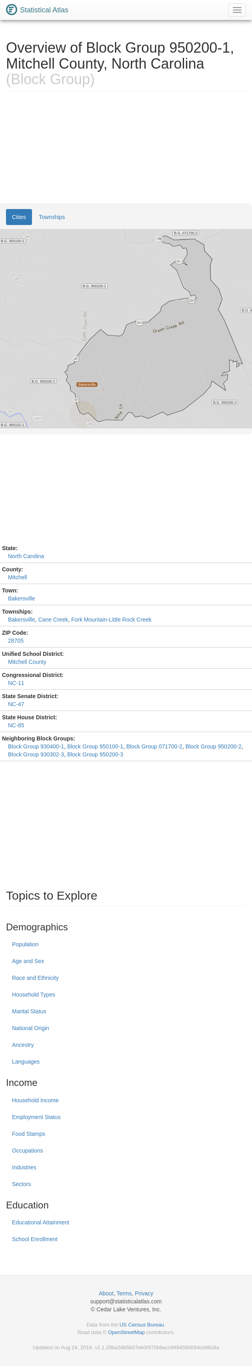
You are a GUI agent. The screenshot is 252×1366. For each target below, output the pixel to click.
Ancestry (23, 1045)
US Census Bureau (142, 1325)
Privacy (144, 1293)
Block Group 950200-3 (95, 754)
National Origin (30, 1028)
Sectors (21, 1184)
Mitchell (17, 577)
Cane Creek (53, 619)
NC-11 (16, 683)
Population (25, 944)
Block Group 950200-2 (214, 746)
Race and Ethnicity (35, 978)
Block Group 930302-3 (36, 754)
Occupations (27, 1150)
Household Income (35, 1100)
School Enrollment (35, 1239)
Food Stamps (28, 1134)
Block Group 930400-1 (36, 746)
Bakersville (21, 598)
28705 (16, 641)
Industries (24, 1167)
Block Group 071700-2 (154, 746)
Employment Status (36, 1117)
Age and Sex (28, 961)
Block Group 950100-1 (95, 746)
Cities (19, 217)
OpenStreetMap (126, 1332)
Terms (124, 1293)
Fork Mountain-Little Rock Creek (111, 619)
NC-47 (16, 704)
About (106, 1293)
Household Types (33, 994)
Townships (52, 217)
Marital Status (29, 1011)
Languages (26, 1061)
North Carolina (26, 556)
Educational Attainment (40, 1222)
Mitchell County (27, 662)
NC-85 (16, 725)
